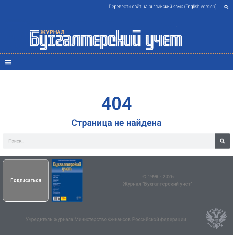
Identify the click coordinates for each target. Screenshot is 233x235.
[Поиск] (222, 141)
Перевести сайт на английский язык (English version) (163, 6)
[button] (226, 7)
